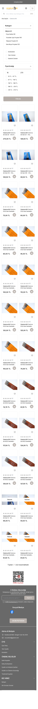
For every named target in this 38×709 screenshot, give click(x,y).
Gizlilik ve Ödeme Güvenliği (10, 670)
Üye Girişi (4, 645)
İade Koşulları (6, 660)
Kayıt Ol (29, 598)
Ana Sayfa (5, 18)
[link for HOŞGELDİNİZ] (18, 2)
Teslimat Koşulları (7, 674)
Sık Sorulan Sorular (7, 685)
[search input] (18, 13)
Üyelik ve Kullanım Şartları (10, 667)
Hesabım (4, 652)
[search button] (31, 13)
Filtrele (18, 99)
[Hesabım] (26, 8)
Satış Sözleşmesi (7, 664)
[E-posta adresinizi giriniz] (18, 598)
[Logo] (11, 8)
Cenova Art (6, 133)
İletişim (4, 682)
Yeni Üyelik (5, 649)
